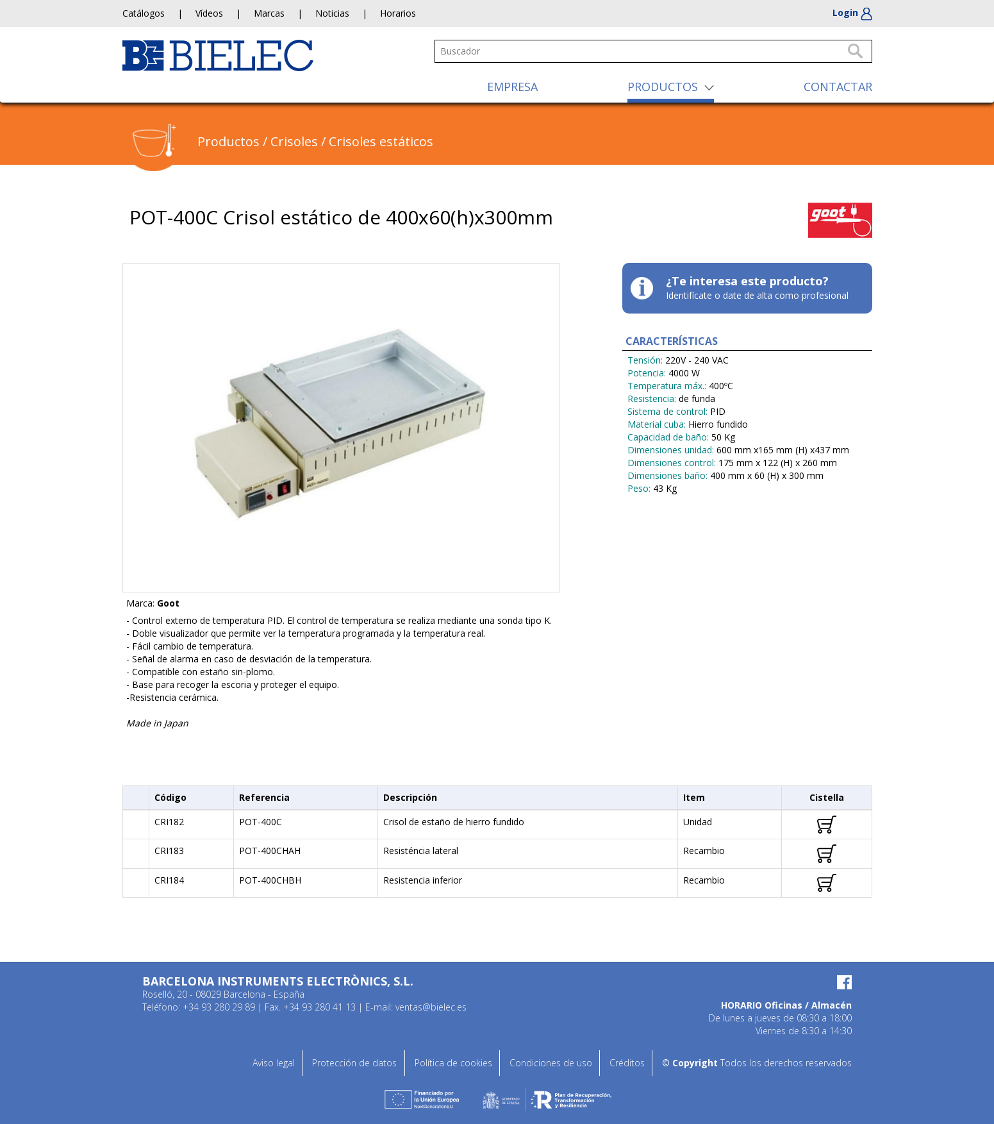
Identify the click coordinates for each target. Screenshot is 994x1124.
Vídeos (209, 13)
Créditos (627, 1063)
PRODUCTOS (662, 86)
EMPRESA (512, 86)
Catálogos (143, 13)
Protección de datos (354, 1063)
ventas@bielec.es (431, 1007)
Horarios (398, 13)
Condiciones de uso (550, 1063)
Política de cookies (453, 1063)
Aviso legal (274, 1063)
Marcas (269, 13)
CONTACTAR (838, 86)
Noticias (332, 13)
